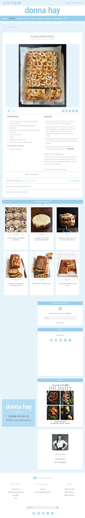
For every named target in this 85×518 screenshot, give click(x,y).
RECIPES (12, 18)
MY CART (76, 3)
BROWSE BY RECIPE (11, 27)
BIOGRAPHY (60, 459)
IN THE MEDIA (60, 462)
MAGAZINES (58, 18)
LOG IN (68, 3)
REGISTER (60, 323)
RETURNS (16, 495)
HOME (4, 18)
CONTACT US (15, 489)
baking (12, 192)
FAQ (15, 498)
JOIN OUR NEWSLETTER (42, 492)
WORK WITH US (69, 492)
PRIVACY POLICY (69, 495)
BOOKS (49, 18)
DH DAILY (41, 18)
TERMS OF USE (69, 489)
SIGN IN (42, 489)
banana (25, 192)
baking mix (18, 192)
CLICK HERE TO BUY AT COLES (55, 170)
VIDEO (33, 18)
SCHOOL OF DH (23, 18)
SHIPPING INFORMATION (15, 492)
